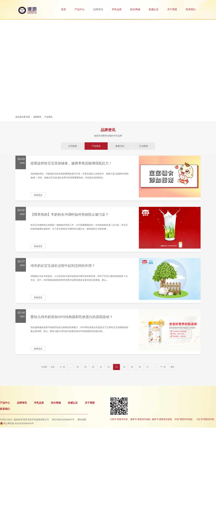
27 (148, 367)
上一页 (62, 367)
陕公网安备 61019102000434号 (18, 423)
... (70, 367)
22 (109, 367)
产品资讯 (48, 117)
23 (116, 367)
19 (85, 367)
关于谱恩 (172, 9)
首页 (63, 9)
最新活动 (120, 146)
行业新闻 (143, 146)
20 (93, 367)
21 (101, 367)
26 (140, 367)
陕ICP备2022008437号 (63, 419)
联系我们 (191, 9)
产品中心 (80, 9)
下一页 (163, 367)
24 (124, 367)
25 (132, 367)
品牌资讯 (98, 9)
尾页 (172, 367)
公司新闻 (72, 146)
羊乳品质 (117, 9)
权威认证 (154, 9)
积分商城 (135, 9)
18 (78, 367)
